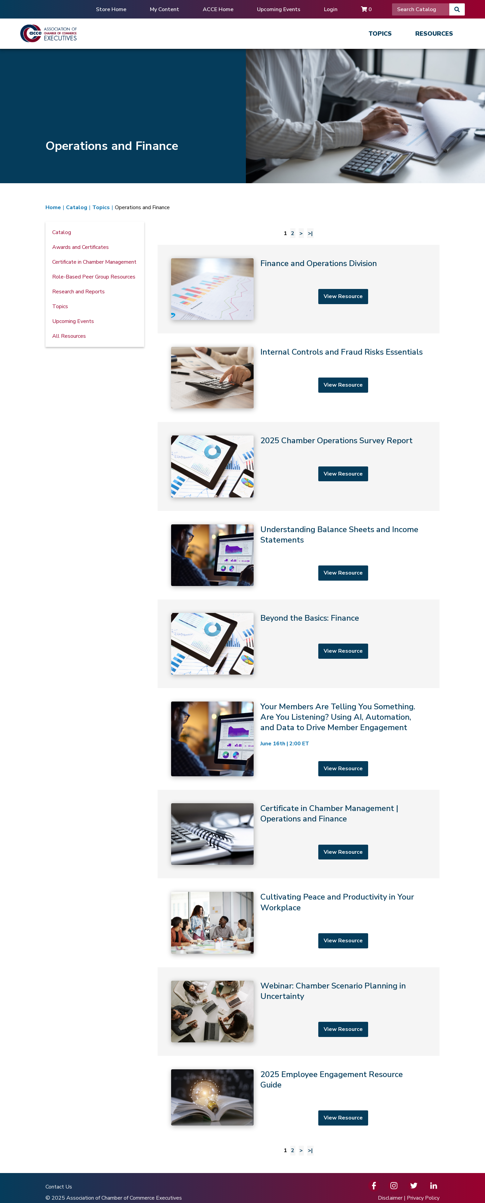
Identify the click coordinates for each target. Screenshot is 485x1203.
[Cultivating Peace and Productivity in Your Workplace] (299, 922)
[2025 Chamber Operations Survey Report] (299, 466)
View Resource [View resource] (343, 296)
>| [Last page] (310, 233)
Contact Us (58, 1187)
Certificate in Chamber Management (94, 262)
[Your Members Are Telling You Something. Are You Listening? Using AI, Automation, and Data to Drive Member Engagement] (299, 739)
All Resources (69, 336)
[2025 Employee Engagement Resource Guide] (299, 1097)
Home (53, 207)
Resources (434, 34)
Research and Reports (78, 291)
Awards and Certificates (80, 247)
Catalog (76, 207)
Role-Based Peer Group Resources (93, 277)
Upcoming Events (278, 9)
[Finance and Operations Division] (299, 289)
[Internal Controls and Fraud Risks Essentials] (299, 377)
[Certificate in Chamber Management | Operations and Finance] (299, 834)
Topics (380, 34)
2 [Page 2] (292, 233)
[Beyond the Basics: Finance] (299, 643)
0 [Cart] (366, 9)
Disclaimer (390, 1198)
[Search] (420, 9)
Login (330, 9)
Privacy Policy (423, 1198)
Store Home (111, 9)
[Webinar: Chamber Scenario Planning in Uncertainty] (299, 1011)
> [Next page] (301, 233)
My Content (164, 9)
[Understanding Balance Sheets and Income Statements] (299, 555)
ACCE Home (218, 9)
